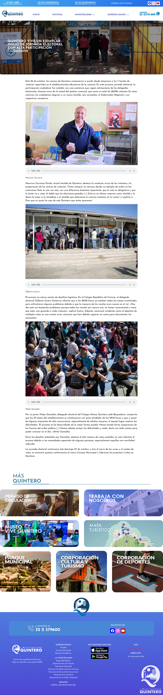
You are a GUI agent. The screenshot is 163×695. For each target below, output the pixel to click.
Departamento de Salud (63, 675)
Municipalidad (85, 14)
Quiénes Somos (118, 14)
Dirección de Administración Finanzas (63, 669)
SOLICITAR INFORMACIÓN (48, 3)
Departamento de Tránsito (63, 664)
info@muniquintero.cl (136, 648)
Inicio (36, 15)
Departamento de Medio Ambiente (63, 678)
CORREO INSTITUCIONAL (121, 3)
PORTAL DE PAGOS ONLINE (63, 685)
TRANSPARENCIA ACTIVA (85, 3)
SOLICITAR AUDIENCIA (12, 3)
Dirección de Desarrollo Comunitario (63, 672)
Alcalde (63, 648)
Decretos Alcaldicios (63, 653)
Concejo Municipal (63, 650)
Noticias (57, 15)
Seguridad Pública (63, 661)
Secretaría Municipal (63, 666)
